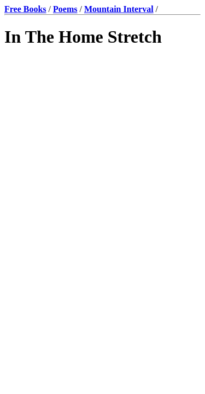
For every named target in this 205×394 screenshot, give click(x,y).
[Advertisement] (102, 171)
